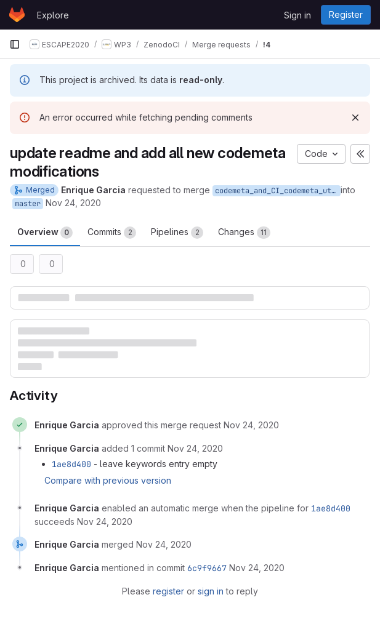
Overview (45, 232)
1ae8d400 (71, 464)
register (168, 591)
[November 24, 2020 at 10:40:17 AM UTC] (195, 448)
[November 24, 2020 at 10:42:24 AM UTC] (257, 567)
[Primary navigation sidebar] (15, 44)
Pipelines (177, 232)
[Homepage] (17, 15)
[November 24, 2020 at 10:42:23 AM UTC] (164, 544)
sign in (211, 591)
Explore (53, 15)
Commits (111, 232)
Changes (244, 232)
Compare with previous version (107, 480)
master (28, 204)
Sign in (297, 15)
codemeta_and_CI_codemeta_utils (278, 191)
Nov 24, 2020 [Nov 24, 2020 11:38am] (73, 203)
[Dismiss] (355, 117)
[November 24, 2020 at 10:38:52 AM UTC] (251, 425)
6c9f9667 (207, 568)
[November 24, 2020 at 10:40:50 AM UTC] (104, 521)
